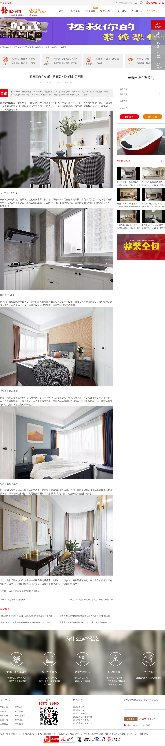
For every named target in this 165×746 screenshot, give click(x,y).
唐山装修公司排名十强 (82, 717)
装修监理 (65, 63)
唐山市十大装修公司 (81, 720)
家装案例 (4, 715)
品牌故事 (4, 707)
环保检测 (107, 59)
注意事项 (32, 63)
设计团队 (19, 720)
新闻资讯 (19, 707)
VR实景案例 (20, 715)
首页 (15, 47)
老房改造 (148, 59)
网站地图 (13, 734)
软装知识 (99, 63)
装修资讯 (23, 47)
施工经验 (73, 63)
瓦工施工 (65, 59)
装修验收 (99, 59)
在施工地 (4, 720)
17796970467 (154, 3)
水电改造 (73, 59)
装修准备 (23, 59)
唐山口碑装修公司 (80, 713)
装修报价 (32, 59)
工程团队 (4, 724)
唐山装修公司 (78, 707)
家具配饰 (115, 59)
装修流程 (140, 63)
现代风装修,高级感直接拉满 (153, 203)
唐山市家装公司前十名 (82, 723)
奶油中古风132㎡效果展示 (128, 203)
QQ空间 (11, 591)
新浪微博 (19, 591)
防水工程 (57, 63)
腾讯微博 (27, 591)
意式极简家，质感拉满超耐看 (128, 182)
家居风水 (140, 59)
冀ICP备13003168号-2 (45, 734)
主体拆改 (57, 59)
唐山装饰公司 (78, 710)
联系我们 (19, 724)
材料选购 (15, 63)
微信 (40, 591)
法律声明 (4, 734)
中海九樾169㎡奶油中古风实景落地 (128, 225)
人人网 (34, 591)
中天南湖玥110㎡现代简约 (153, 225)
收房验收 (15, 59)
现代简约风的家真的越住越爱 (153, 182)
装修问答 (148, 63)
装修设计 (23, 63)
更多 (163, 161)
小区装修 (19, 711)
